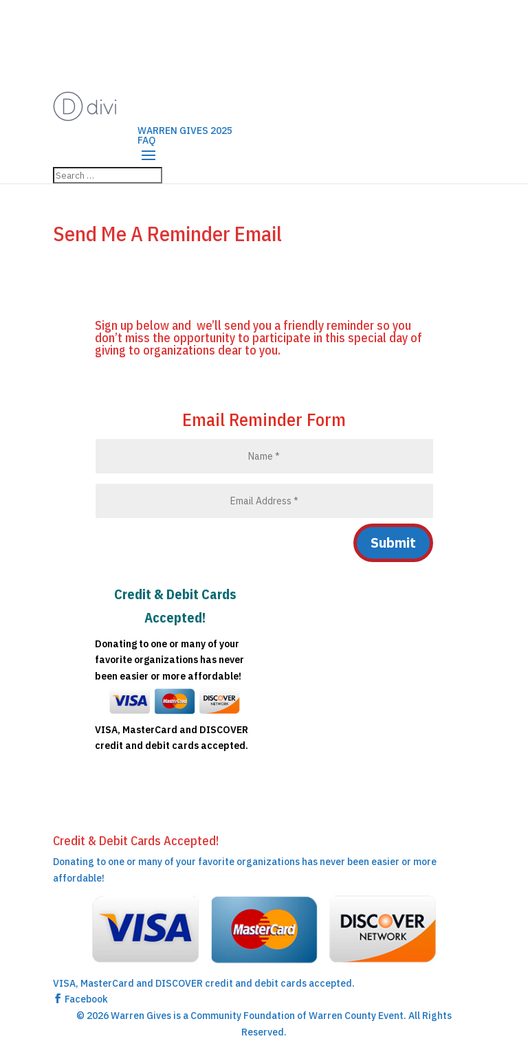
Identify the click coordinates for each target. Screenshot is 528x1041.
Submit (393, 542)
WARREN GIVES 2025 (185, 130)
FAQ (146, 140)
